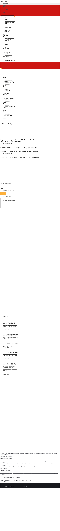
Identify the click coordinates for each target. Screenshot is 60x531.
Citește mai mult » (25, 149)
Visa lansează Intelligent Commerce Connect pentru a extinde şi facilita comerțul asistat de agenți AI (23, 461)
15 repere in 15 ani (9, 38)
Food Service (6, 56)
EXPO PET (7, 40)
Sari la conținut (3, 1)
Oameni (5, 47)
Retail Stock (8, 53)
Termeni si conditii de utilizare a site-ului (25, 487)
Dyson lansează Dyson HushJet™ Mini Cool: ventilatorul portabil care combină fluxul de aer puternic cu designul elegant (27, 464)
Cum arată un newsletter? (9, 207)
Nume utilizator (3, 186)
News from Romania (10, 60)
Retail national (8, 19)
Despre (4, 5)
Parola (1, 188)
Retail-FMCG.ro (11, 487)
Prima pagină (5, 3)
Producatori (8, 27)
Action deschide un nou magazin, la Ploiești (10, 477)
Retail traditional (9, 22)
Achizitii (7, 44)
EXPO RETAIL (8, 39)
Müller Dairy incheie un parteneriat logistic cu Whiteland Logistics (19, 151)
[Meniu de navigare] (1, 68)
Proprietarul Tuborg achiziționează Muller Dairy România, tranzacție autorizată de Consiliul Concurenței (19, 140)
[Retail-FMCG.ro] (9, 8)
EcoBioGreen (6, 48)
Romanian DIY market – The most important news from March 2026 (16, 480)
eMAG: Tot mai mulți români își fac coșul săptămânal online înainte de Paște (17, 466)
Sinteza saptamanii (10, 46)
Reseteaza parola (7, 196)
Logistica (7, 52)
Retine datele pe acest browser (8, 190)
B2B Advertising (6, 9)
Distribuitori (8, 30)
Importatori (8, 29)
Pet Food (7, 23)
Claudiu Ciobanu (8, 143)
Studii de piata (8, 55)
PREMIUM (5, 34)
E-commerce (6, 32)
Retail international (10, 21)
